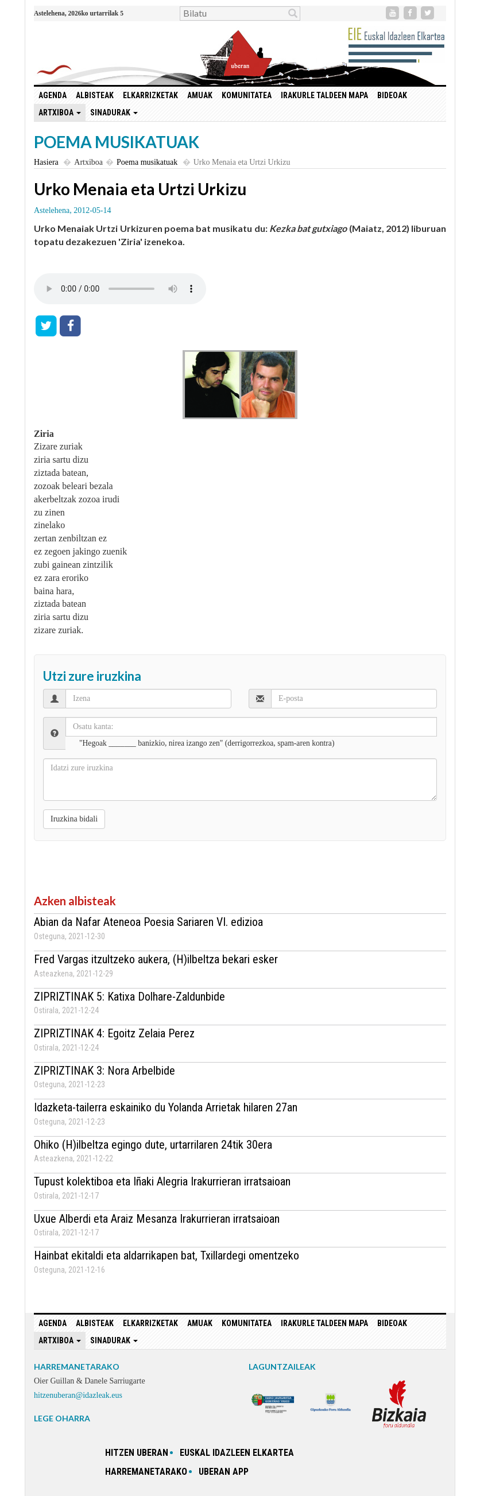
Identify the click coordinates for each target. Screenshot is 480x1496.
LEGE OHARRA (62, 1418)
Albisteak (95, 95)
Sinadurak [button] (114, 112)
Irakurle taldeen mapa (324, 95)
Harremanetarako (146, 1471)
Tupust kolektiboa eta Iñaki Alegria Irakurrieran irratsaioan (162, 1181)
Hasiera (46, 162)
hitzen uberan (136, 1452)
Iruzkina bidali (74, 819)
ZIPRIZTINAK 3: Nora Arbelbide (104, 1071)
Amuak (199, 95)
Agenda (52, 95)
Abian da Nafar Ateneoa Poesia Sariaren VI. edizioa (148, 922)
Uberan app (224, 1471)
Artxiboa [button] (59, 112)
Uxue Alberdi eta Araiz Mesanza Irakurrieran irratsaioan (157, 1219)
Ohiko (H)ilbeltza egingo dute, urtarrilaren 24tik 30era (153, 1145)
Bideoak (392, 95)
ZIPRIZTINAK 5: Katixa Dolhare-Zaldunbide (129, 996)
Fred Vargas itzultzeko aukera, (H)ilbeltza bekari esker (156, 959)
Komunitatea (247, 95)
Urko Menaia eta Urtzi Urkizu (140, 189)
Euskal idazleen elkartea (237, 1452)
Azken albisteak (75, 901)
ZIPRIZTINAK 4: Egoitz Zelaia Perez (114, 1033)
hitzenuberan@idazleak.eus (78, 1395)
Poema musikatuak (147, 162)
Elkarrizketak (150, 95)
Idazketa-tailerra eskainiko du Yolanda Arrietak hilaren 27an (165, 1107)
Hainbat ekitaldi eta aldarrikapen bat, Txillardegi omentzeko (166, 1255)
